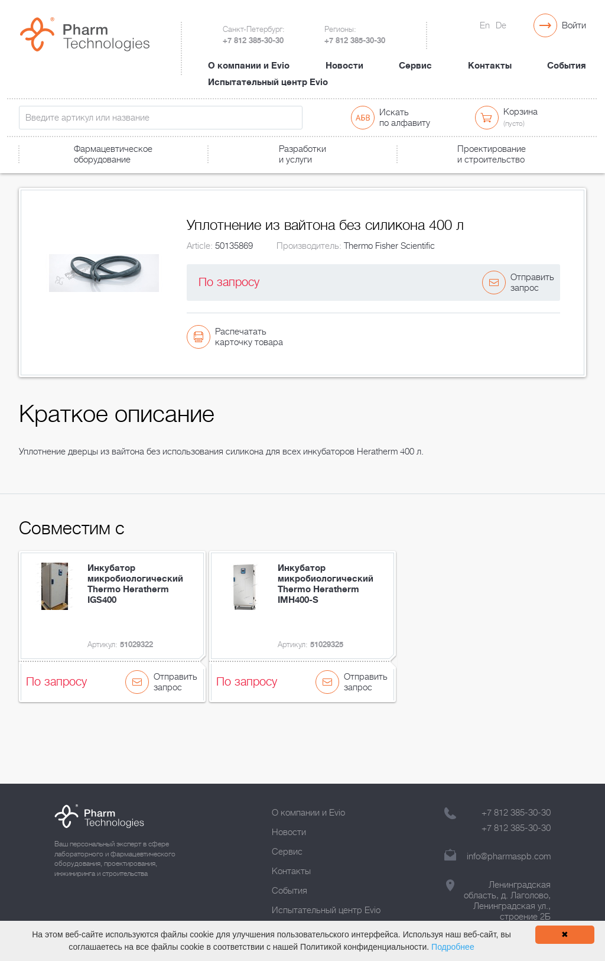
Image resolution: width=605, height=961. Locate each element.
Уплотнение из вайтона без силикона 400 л (260, 175)
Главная (33, 175)
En (485, 25)
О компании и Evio (249, 55)
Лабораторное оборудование (115, 175)
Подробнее (452, 947)
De (501, 25)
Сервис (415, 55)
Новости (344, 55)
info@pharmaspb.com (509, 856)
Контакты (490, 55)
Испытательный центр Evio (268, 71)
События (566, 55)
